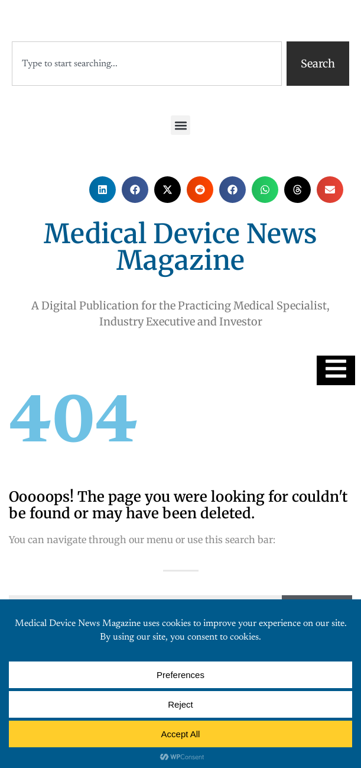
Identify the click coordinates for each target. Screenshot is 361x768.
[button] (180, 125)
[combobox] (147, 63)
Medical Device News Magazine (180, 247)
